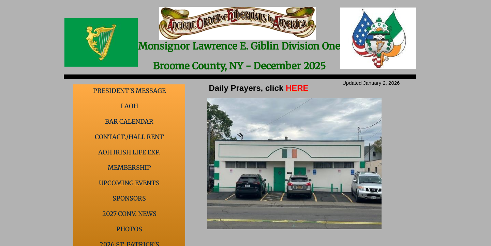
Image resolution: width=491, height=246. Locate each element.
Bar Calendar (129, 121)
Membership (129, 168)
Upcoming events (129, 183)
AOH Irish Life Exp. (129, 152)
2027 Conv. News (129, 214)
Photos (129, 229)
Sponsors (129, 198)
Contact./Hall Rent (129, 137)
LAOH (129, 106)
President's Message (129, 91)
